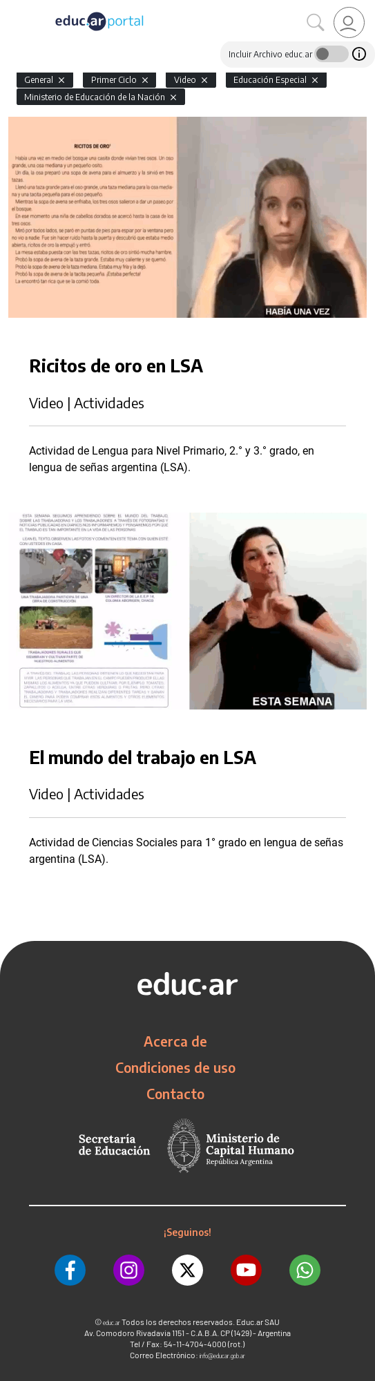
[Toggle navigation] (12, 7)
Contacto (175, 1093)
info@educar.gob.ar (222, 1356)
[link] (349, 22)
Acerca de (175, 1041)
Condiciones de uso (175, 1067)
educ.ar (111, 1322)
